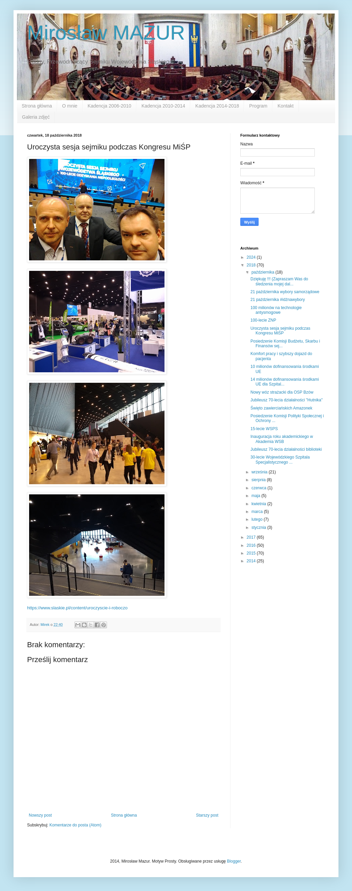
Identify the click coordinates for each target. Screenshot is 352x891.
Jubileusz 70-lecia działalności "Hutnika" (286, 400)
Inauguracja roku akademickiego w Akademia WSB (281, 439)
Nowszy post (40, 815)
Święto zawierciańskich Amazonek (281, 408)
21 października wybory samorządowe (284, 291)
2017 (252, 537)
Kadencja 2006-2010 (109, 106)
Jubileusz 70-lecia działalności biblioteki (286, 449)
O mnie (70, 106)
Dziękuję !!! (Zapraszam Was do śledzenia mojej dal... (279, 281)
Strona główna (37, 106)
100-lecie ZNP (263, 320)
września (260, 472)
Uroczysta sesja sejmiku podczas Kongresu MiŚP (280, 330)
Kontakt (285, 106)
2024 (252, 257)
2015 (252, 553)
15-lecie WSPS (264, 428)
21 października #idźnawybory (277, 299)
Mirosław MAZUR (106, 32)
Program (258, 106)
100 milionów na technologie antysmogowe (276, 310)
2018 (252, 265)
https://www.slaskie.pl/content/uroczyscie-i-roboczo (77, 607)
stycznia (259, 527)
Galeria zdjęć (36, 117)
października (263, 272)
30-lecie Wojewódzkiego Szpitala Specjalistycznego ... (280, 459)
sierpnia (259, 479)
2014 (252, 561)
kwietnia (259, 503)
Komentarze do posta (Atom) (75, 825)
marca (257, 511)
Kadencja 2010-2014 (163, 106)
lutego (257, 519)
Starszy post (207, 815)
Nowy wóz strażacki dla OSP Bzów (281, 392)
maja (256, 495)
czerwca (259, 488)
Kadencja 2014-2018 (217, 106)
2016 (252, 545)
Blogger (234, 861)
